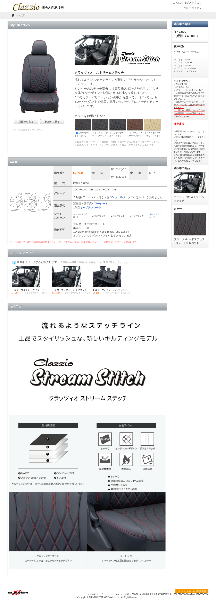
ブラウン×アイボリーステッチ (135, 128)
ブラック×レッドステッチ (83, 128)
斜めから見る (52, 121)
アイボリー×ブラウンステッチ (152, 128)
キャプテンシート (90, 207)
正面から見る (26, 121)
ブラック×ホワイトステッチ (100, 128)
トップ (20, 15)
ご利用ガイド (192, 8)
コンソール (116, 197)
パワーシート (100, 203)
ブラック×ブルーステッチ (117, 128)
